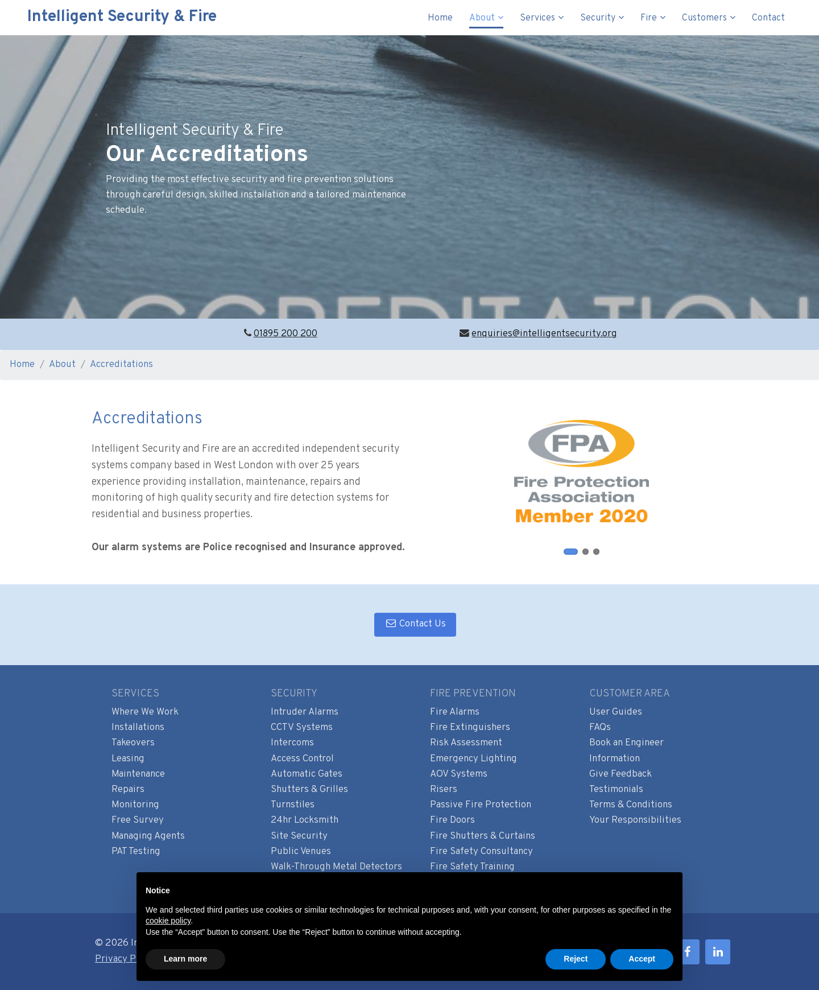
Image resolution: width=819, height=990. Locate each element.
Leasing (127, 759)
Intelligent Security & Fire (114, 17)
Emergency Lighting (473, 759)
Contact (768, 18)
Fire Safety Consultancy (481, 851)
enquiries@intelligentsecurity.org (544, 334)
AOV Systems (458, 774)
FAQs (600, 727)
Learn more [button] (185, 958)
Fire (648, 18)
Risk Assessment (466, 743)
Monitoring (135, 805)
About (482, 18)
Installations (137, 727)
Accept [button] (641, 958)
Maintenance (138, 774)
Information (614, 759)
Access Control (302, 759)
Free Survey (137, 820)
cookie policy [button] (168, 920)
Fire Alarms (454, 712)
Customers (704, 18)
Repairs (127, 789)
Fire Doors (452, 820)
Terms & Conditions (630, 805)
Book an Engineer (626, 743)
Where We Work (145, 712)
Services (537, 18)
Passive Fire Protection (480, 805)
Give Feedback (620, 774)
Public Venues (301, 851)
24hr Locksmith (304, 820)
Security (597, 18)
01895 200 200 (285, 334)
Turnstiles (293, 805)
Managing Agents (148, 836)
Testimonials (616, 789)
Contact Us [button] (415, 624)
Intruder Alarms (304, 712)
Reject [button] (576, 958)
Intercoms (292, 743)
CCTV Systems (302, 727)
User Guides (615, 712)
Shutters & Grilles (309, 789)
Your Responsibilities (635, 820)
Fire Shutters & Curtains (482, 836)
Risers (443, 789)
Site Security (299, 836)
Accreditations (121, 364)
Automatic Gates (306, 774)
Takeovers (133, 743)
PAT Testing (135, 851)
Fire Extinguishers (470, 727)
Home (440, 18)
